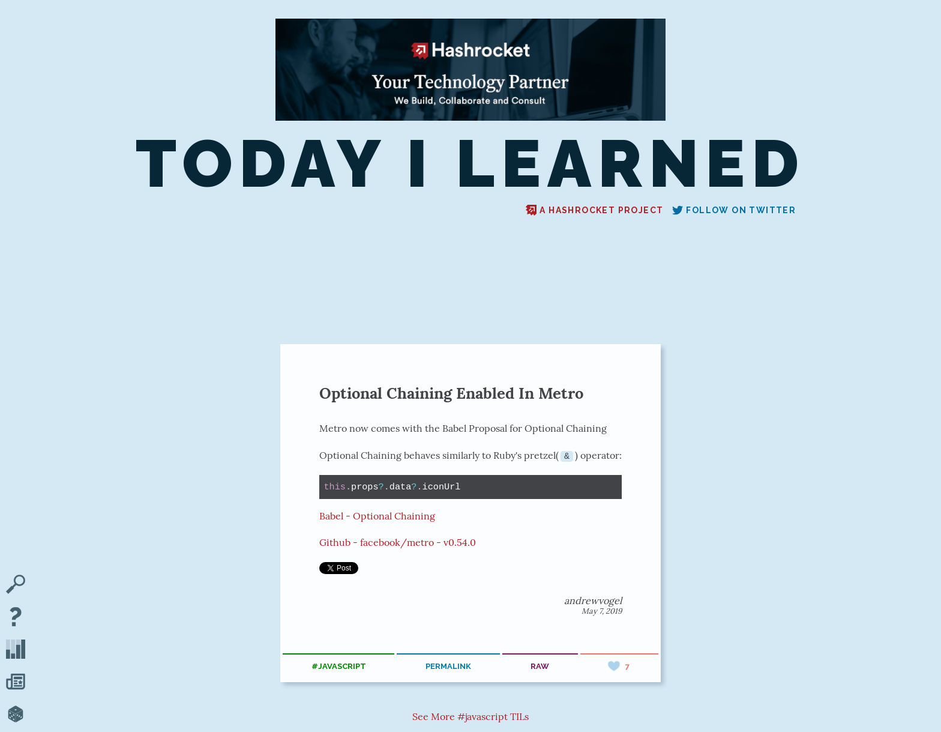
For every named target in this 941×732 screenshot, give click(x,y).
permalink (448, 666)
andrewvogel (593, 600)
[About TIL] (15, 618)
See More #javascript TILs (470, 716)
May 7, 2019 (602, 611)
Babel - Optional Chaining (377, 515)
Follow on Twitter (734, 210)
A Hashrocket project (594, 210)
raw (540, 666)
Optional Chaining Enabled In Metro (451, 393)
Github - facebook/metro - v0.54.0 (397, 542)
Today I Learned (470, 164)
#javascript (338, 666)
